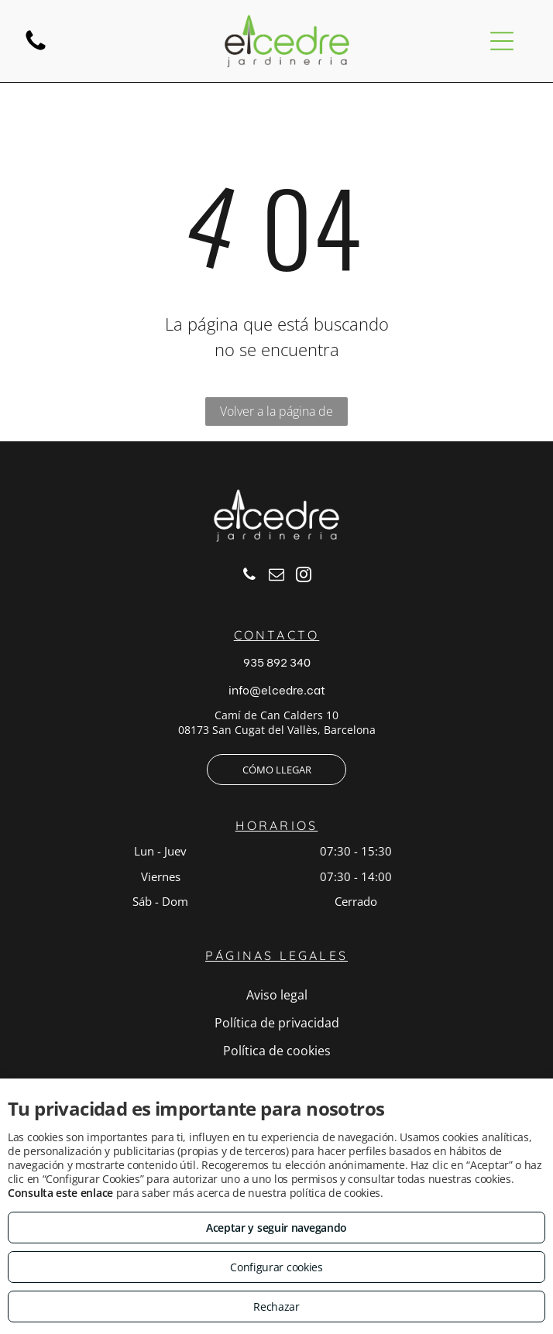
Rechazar (276, 1306)
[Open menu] (501, 41)
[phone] (249, 576)
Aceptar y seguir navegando (276, 1227)
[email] (276, 576)
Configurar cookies (276, 1267)
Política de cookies (277, 1050)
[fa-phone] (35, 48)
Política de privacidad (277, 1022)
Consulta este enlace (60, 1192)
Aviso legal (276, 994)
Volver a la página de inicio (276, 414)
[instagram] (303, 576)
